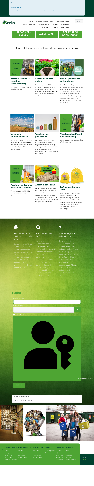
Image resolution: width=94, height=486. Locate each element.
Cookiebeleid (69, 462)
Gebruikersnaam (19, 299)
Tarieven (47, 453)
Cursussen (35, 451)
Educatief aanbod (37, 453)
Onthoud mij (20, 314)
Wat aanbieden (8, 455)
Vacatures (69, 455)
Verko (84, 459)
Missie (67, 451)
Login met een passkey (48, 348)
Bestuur (68, 453)
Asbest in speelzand (45, 185)
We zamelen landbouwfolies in (19, 135)
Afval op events (37, 457)
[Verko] (8, 22)
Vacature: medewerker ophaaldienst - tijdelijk (21, 186)
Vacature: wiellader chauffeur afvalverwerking (19, 81)
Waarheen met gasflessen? (42, 135)
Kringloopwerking (37, 455)
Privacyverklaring (71, 459)
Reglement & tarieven (10, 459)
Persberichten (60, 457)
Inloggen (19, 385)
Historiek (68, 457)
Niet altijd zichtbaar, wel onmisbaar (70, 80)
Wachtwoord (18, 306)
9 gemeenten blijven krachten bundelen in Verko (23, 236)
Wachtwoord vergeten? (21, 397)
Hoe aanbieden (8, 457)
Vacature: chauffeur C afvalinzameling (71, 135)
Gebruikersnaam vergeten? (22, 401)
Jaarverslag (59, 455)
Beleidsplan (59, 459)
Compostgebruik (50, 451)
